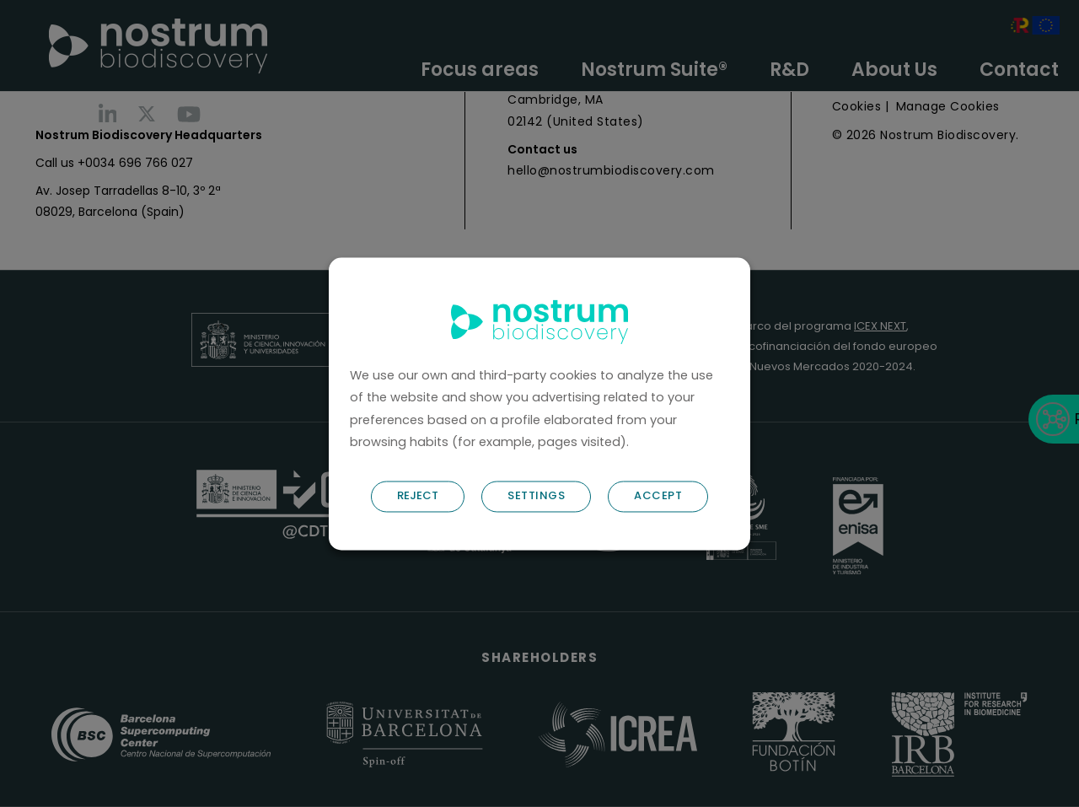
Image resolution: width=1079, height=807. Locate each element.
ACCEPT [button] (658, 495)
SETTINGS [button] (536, 495)
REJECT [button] (417, 495)
